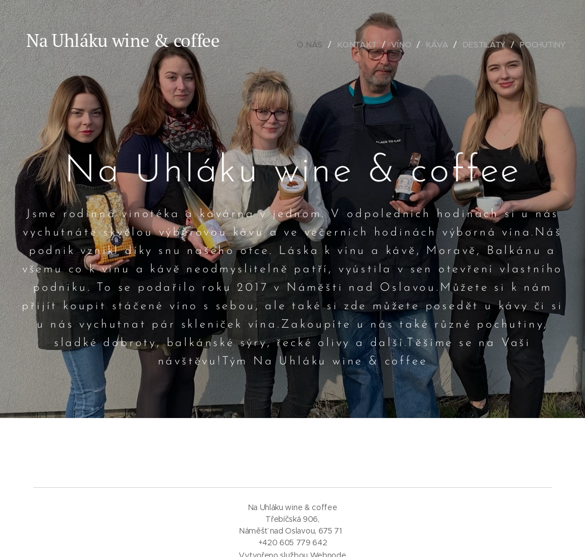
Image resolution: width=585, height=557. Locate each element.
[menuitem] (312, 45)
